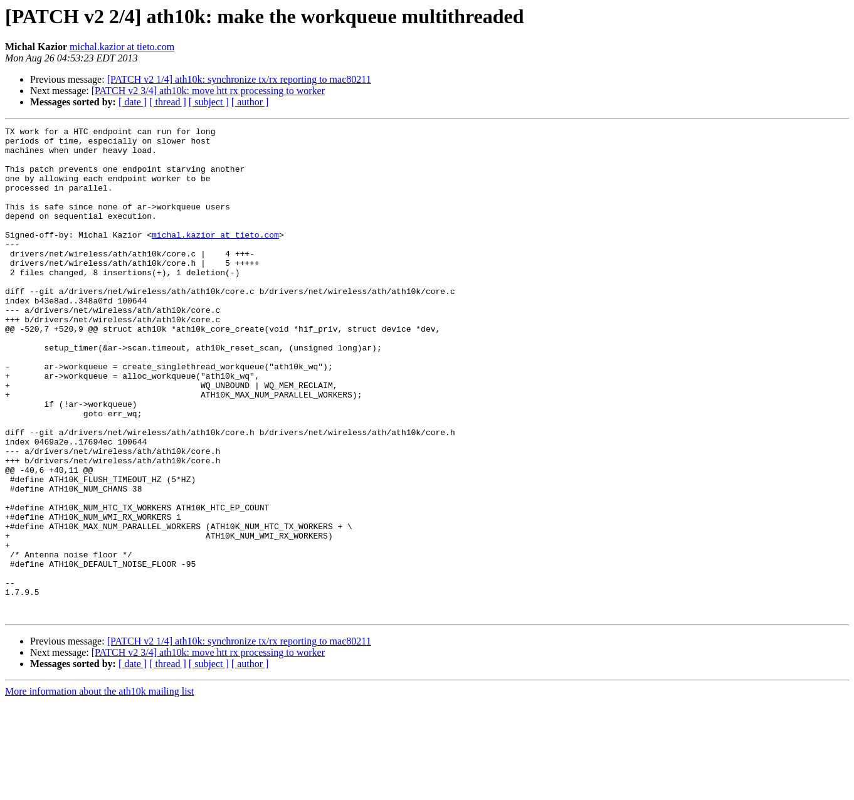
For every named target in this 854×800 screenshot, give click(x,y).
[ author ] (250, 102)
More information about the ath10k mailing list (99, 789)
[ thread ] (167, 102)
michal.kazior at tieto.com (122, 46)
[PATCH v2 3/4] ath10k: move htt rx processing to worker (208, 90)
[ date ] (133, 102)
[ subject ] (209, 102)
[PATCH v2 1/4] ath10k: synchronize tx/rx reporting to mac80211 (239, 79)
